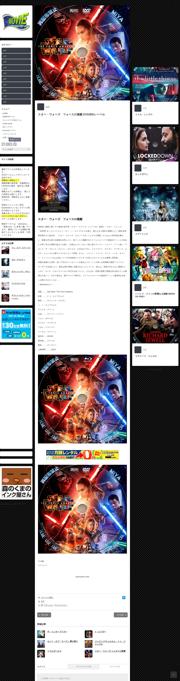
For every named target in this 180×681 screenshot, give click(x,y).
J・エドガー (100, 631)
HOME (5, 113)
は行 (4, 79)
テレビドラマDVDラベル (12, 120)
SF (42, 605)
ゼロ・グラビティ (18, 260)
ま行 (4, 85)
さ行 (47, 107)
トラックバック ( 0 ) (83, 666)
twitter (7, 144)
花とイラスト (8, 127)
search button (15, 144)
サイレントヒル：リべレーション (21, 296)
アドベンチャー (60, 605)
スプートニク (141, 234)
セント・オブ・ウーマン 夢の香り (62, 641)
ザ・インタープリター (57, 631)
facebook (11, 144)
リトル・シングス (144, 114)
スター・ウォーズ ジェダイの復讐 (110, 651)
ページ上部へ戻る (173, 674)
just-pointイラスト (9, 130)
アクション (48, 605)
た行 (4, 67)
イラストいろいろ (9, 134)
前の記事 (44, 615)
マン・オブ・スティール (21, 248)
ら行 (4, 96)
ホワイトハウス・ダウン (21, 271)
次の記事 (120, 615)
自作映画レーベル (8, 504)
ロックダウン (141, 174)
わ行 (4, 102)
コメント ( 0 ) (114, 666)
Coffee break (7, 123)
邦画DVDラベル (9, 117)
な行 (4, 73)
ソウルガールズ (54, 651)
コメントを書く (47, 597)
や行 (4, 90)
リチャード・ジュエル (146, 356)
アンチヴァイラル (18, 283)
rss (3, 144)
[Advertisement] (29, 34)
